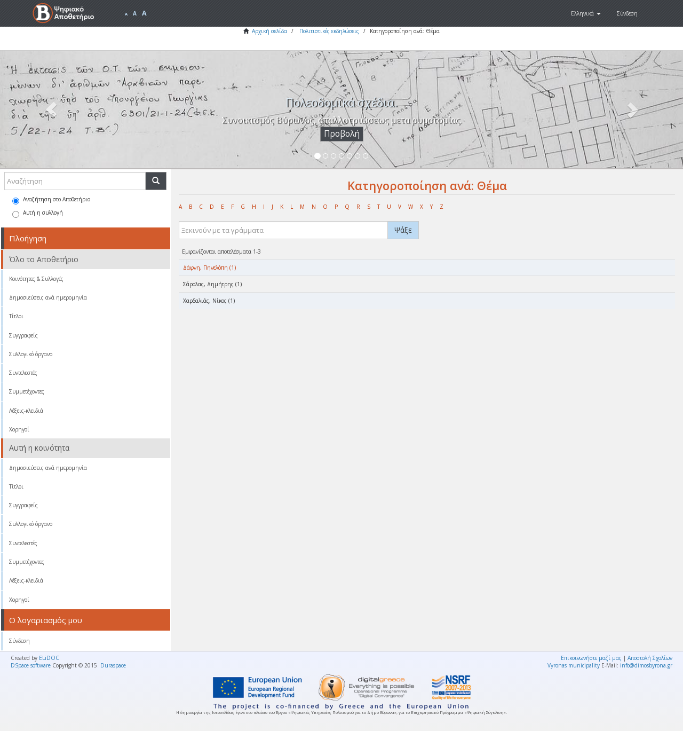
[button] (586, 13)
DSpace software (31, 665)
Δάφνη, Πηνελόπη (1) (209, 267)
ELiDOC (49, 658)
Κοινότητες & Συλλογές (36, 278)
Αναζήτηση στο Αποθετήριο (51, 200)
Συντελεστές (23, 372)
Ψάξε (403, 230)
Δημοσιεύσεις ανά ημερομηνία (48, 297)
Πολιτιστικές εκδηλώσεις (329, 31)
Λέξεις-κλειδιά (26, 410)
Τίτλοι (16, 316)
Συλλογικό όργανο (30, 354)
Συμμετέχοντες (26, 391)
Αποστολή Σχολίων (650, 658)
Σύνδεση (19, 640)
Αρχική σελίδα (269, 31)
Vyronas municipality (573, 665)
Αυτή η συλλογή (37, 213)
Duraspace (113, 665)
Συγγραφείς (23, 335)
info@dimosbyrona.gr (646, 665)
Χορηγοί (19, 429)
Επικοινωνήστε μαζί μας (591, 658)
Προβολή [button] (342, 133)
